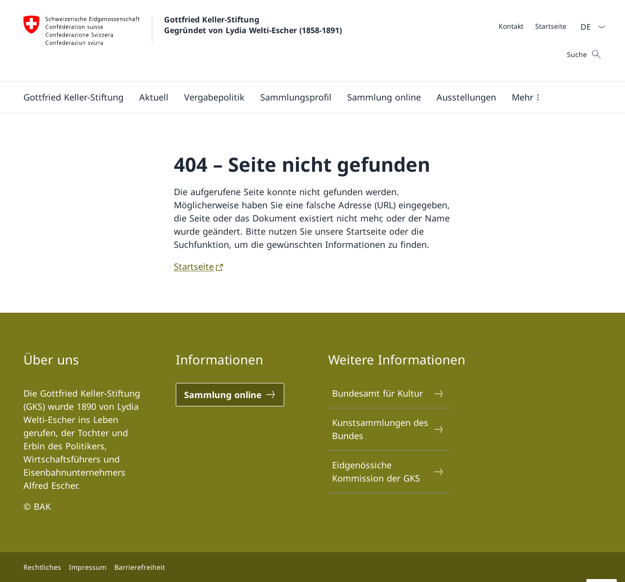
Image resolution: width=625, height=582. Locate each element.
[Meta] (532, 26)
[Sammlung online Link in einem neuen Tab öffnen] (230, 394)
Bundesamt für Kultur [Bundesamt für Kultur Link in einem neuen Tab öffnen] (388, 393)
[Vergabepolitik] (214, 97)
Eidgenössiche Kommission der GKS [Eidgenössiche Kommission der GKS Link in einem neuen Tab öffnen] (388, 471)
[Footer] (312, 567)
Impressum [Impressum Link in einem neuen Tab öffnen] (87, 567)
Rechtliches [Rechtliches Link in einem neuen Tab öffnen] (42, 567)
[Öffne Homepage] (182, 40)
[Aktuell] (153, 97)
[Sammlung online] (384, 97)
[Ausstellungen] (466, 97)
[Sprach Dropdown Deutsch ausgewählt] (589, 27)
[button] (527, 97)
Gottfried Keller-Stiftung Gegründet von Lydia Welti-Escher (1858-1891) (253, 25)
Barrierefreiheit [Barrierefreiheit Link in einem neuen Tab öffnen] (139, 567)
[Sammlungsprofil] (295, 97)
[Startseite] (550, 26)
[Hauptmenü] (305, 97)
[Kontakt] (511, 26)
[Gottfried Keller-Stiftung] (73, 97)
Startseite (194, 266)
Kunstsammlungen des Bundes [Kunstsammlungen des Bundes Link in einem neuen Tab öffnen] (388, 429)
